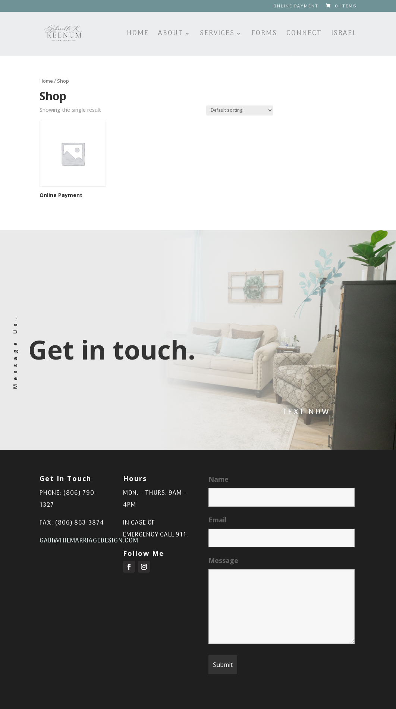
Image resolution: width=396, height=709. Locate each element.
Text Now (306, 412)
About (170, 35)
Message (223, 560)
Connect (304, 35)
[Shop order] (239, 110)
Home (138, 35)
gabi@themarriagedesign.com (89, 541)
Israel (343, 35)
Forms (264, 35)
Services (217, 35)
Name (218, 479)
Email (217, 519)
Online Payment (295, 7)
